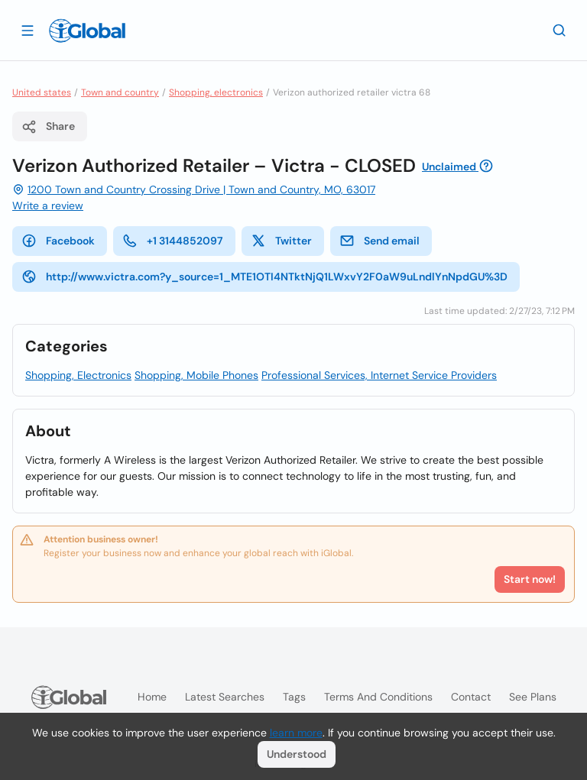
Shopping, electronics (216, 92)
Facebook (58, 240)
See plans (532, 697)
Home (152, 697)
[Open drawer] (27, 30)
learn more (296, 733)
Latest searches (224, 697)
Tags (294, 697)
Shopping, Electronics (78, 375)
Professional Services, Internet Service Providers (379, 375)
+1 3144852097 (172, 240)
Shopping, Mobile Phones (196, 375)
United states (41, 92)
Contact (471, 697)
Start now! (530, 579)
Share (48, 126)
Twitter (281, 240)
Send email (379, 240)
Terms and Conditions (378, 697)
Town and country (120, 92)
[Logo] (87, 30)
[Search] (559, 30)
